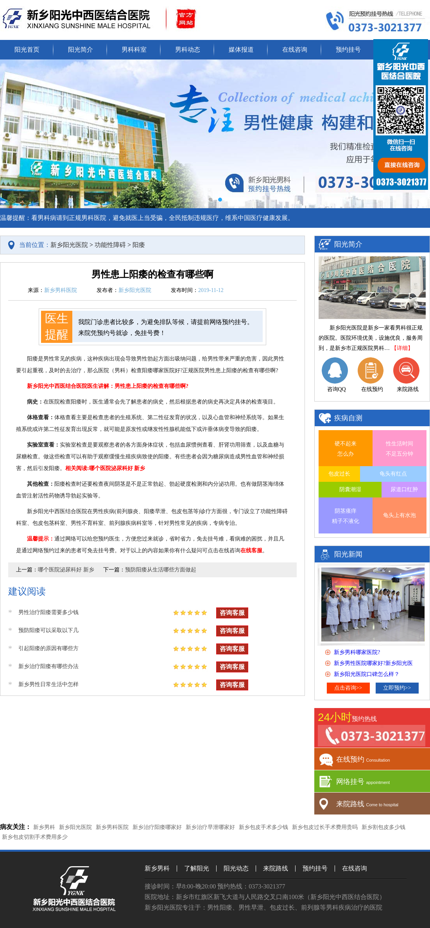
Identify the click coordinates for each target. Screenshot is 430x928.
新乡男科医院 (112, 827)
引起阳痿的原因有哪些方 (48, 648)
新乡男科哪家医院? (357, 652)
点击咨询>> (348, 688)
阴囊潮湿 (350, 489)
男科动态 (187, 49)
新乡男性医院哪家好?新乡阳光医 (373, 663)
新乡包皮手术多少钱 (263, 827)
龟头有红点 (393, 474)
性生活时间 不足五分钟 (399, 449)
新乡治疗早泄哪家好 (210, 827)
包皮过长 (339, 474)
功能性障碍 (110, 244)
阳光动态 (236, 868)
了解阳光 (196, 868)
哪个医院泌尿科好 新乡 (66, 570)
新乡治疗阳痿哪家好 (157, 827)
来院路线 (275, 868)
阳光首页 (26, 49)
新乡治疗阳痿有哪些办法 (48, 666)
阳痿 (139, 244)
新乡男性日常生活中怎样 (48, 684)
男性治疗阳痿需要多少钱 (48, 612)
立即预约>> (397, 688)
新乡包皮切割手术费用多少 (35, 837)
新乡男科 (44, 827)
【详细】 (402, 348)
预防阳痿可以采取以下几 (48, 630)
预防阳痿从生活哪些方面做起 (160, 570)
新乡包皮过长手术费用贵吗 (325, 827)
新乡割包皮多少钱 (383, 827)
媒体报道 (241, 49)
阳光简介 (80, 49)
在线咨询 (294, 49)
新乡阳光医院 (69, 244)
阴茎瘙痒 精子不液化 (345, 516)
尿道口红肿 (404, 489)
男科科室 (134, 49)
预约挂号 (348, 49)
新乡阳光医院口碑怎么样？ (367, 674)
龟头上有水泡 (399, 515)
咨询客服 (232, 612)
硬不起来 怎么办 (346, 449)
